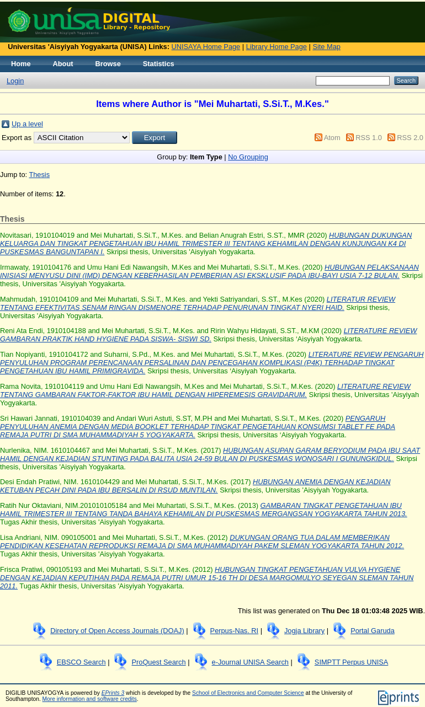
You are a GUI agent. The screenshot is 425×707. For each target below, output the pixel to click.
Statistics (158, 64)
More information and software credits (89, 699)
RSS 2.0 (410, 137)
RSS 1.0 (368, 137)
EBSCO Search (81, 662)
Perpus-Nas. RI (234, 630)
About (63, 64)
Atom (332, 137)
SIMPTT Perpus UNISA (351, 662)
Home (21, 64)
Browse (108, 64)
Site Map (326, 46)
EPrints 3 (113, 693)
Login (15, 81)
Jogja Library (304, 630)
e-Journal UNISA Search (250, 662)
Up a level (27, 124)
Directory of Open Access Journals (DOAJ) (117, 630)
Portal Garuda (372, 630)
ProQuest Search (158, 662)
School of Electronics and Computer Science (248, 693)
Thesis (39, 174)
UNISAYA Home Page (206, 46)
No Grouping (248, 157)
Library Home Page (276, 46)
